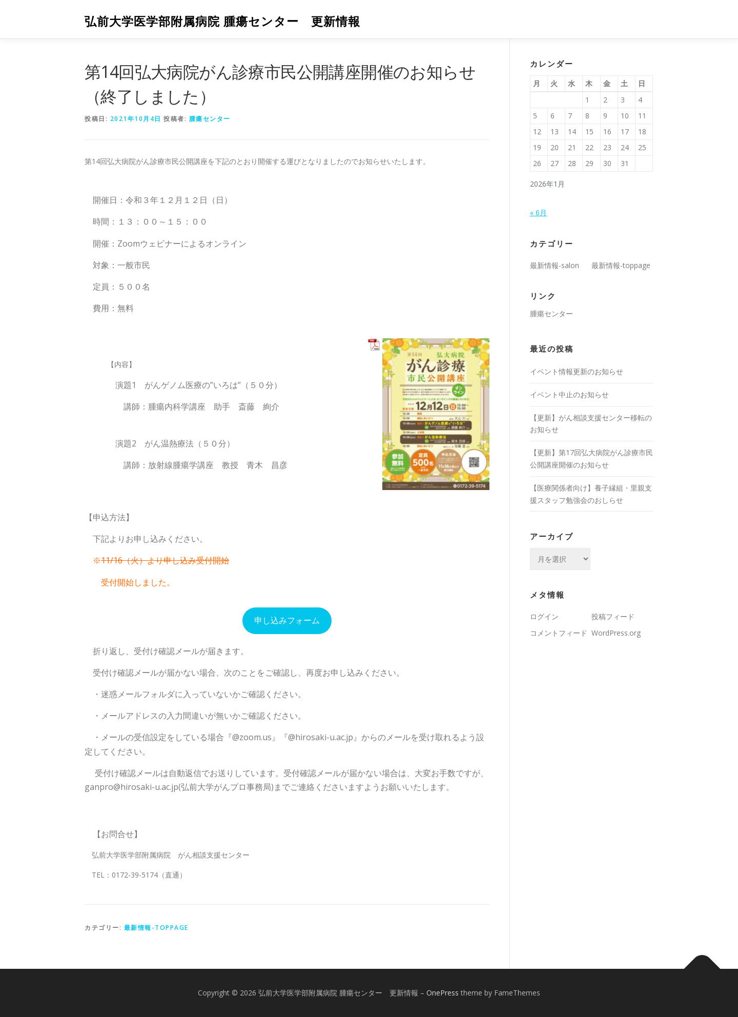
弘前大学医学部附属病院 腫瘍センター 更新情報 (222, 21)
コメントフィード (558, 633)
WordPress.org (616, 633)
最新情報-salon (554, 265)
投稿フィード (612, 616)
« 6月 (538, 212)
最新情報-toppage (156, 927)
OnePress (442, 993)
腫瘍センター (210, 118)
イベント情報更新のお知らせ (576, 371)
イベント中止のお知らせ (569, 394)
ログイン (544, 616)
